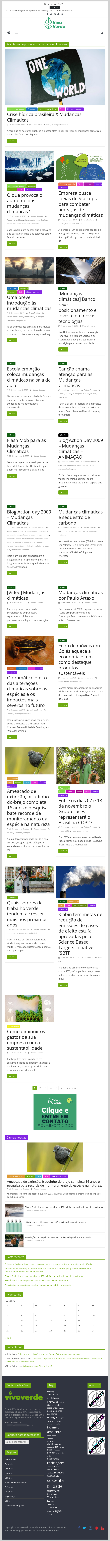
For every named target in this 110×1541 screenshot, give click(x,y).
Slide (62, 109)
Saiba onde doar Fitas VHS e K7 (37, 1366)
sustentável (16, 549)
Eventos (70, 791)
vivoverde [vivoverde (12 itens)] (51, 1511)
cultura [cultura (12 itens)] (61, 1408)
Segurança (10, 1496)
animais (10, 832)
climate (37, 535)
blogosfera (43, 531)
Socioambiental (80, 905)
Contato (8, 1473)
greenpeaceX (82, 465)
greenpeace (18, 542)
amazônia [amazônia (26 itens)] (52, 1394)
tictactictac (62, 397)
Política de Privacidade (15, 1482)
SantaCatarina (38, 546)
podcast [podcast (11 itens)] (58, 1450)
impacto (10, 713)
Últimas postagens (74, 109)
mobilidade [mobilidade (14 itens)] (51, 1435)
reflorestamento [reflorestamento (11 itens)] (53, 1470)
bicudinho (18, 832)
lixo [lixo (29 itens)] (49, 1427)
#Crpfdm (63, 435)
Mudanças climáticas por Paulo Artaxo (80, 595)
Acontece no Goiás (67, 184)
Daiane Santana (37, 216)
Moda (79, 791)
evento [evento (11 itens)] (58, 1421)
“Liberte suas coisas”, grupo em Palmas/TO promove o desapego (48, 1354)
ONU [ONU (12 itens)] (59, 1444)
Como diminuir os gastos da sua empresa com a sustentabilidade (26, 1039)
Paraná (10, 546)
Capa (27, 782)
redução (28, 546)
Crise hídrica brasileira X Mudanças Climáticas (44, 117)
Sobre (7, 1500)
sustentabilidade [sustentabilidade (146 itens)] (55, 1483)
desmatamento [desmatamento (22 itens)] (54, 1410)
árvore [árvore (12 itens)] (49, 1514)
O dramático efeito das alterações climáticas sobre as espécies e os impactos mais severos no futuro (27, 691)
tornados (25, 549)
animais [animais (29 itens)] (52, 1402)
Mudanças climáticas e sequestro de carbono (80, 517)
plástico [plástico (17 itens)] (51, 1449)
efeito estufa (29, 220)
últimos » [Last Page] (71, 1088)
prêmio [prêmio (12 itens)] (50, 1456)
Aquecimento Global (15, 220)
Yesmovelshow (76, 681)
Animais (18, 782)
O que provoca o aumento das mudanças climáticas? (24, 203)
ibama (91, 465)
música (93, 393)
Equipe (8, 1477)
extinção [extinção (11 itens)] (50, 1424)
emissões (39, 538)
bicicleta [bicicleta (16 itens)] (60, 1402)
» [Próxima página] (61, 1088)
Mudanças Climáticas (48, 109)
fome (46, 538)
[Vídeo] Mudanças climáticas (26, 595)
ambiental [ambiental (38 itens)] (53, 1398)
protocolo (62, 535)
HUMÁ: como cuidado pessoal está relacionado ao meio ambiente (56, 1222)
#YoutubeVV (10, 1459)
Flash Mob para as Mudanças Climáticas (26, 445)
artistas (61, 393)
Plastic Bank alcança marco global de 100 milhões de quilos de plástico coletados (64, 1207)
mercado (19, 933)
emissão (78, 531)
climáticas (45, 535)
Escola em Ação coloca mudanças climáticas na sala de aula (29, 377)
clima (48, 124)
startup (79, 223)
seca (47, 546)
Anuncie (9, 1464)
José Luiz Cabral (35, 124)
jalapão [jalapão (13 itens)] (57, 1424)
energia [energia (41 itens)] (52, 1417)
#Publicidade (12, 531)
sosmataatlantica (65, 469)
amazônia (22, 531)
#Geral (62, 288)
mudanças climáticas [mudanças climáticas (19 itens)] (52, 1442)
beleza (61, 831)
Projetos (9, 1491)
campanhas (21, 535)
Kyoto (85, 531)
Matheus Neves (36, 710)
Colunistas (32, 109)
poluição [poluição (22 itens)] (51, 1452)
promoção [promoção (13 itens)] (60, 1453)
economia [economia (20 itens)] (52, 1413)
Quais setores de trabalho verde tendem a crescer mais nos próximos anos (27, 913)
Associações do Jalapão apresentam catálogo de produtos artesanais (58, 1237)
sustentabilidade (31, 933)
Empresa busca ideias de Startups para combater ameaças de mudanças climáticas (80, 204)
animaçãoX (71, 465)
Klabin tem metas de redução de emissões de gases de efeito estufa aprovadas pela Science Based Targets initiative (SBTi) (80, 933)
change (30, 535)
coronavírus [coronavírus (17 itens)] (52, 1407)
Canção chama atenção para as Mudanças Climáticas (75, 377)
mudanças (40, 542)
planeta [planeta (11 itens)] (61, 1447)
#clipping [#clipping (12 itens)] (50, 1392)
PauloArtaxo (19, 546)
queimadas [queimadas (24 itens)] (53, 1458)
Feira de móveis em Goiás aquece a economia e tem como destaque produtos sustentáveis (49, 10)
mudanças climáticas (60, 124)
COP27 (67, 831)
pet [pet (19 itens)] (56, 1446)
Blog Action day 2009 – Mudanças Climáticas (29, 517)
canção (68, 393)
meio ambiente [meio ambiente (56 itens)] (54, 1429)
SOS (8, 549)
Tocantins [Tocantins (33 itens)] (53, 1497)
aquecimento (33, 531)
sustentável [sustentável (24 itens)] (53, 1490)
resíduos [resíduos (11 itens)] (50, 1473)
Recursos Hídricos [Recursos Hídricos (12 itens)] (53, 1467)
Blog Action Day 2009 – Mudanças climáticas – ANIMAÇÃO (80, 448)
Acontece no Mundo (16, 109)
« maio (8, 1338)
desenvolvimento (14, 538)
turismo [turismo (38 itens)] (52, 1501)
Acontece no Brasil (15, 1176)
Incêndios (17, 223)
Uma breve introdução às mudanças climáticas (29, 302)
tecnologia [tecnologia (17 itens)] (52, 1494)
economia (11, 933)
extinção (26, 832)
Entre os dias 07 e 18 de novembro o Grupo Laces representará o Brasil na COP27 (80, 811)
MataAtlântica (29, 542)
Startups (89, 184)
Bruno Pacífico (35, 313)
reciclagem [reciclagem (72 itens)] (55, 1462)
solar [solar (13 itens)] (57, 1476)
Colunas (9, 1468)
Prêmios (9, 1487)
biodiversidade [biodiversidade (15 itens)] (53, 1405)
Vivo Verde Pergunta (14, 1505)
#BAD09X (62, 465)
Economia (12, 897)
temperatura (21, 320)
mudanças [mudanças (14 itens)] (51, 1438)
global (9, 542)
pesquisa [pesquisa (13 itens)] (50, 1447)
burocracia (11, 535)
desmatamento (28, 538)
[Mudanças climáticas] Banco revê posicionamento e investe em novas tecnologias (77, 307)
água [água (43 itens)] (58, 1511)
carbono (61, 531)
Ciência (11, 669)
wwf (74, 469)
